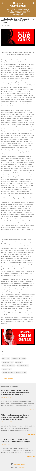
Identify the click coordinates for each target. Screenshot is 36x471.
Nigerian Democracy (22, 365)
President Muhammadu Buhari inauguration (14, 372)
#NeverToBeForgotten (8, 365)
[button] (34, 19)
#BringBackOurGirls (7, 362)
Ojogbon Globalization (18, 4)
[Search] (34, 3)
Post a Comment (8, 378)
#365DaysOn (5, 358)
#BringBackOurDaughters (19, 358)
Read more (31, 409)
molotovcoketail (22, 467)
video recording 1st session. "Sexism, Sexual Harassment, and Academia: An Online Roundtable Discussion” (15, 393)
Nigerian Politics (6, 369)
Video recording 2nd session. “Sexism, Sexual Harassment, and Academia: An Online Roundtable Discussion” (15, 417)
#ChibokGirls (19, 362)
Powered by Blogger (18, 464)
